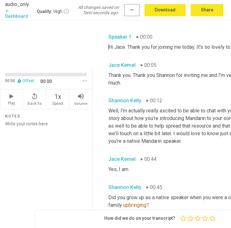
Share (207, 9)
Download (165, 9)
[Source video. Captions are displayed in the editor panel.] (46, 43)
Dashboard (16, 14)
